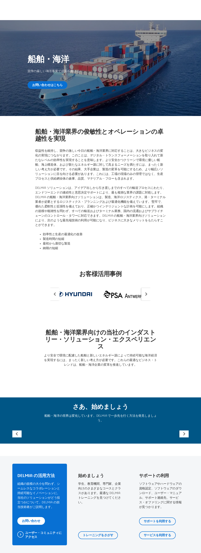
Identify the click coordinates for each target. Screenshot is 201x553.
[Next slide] (146, 294)
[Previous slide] (55, 294)
